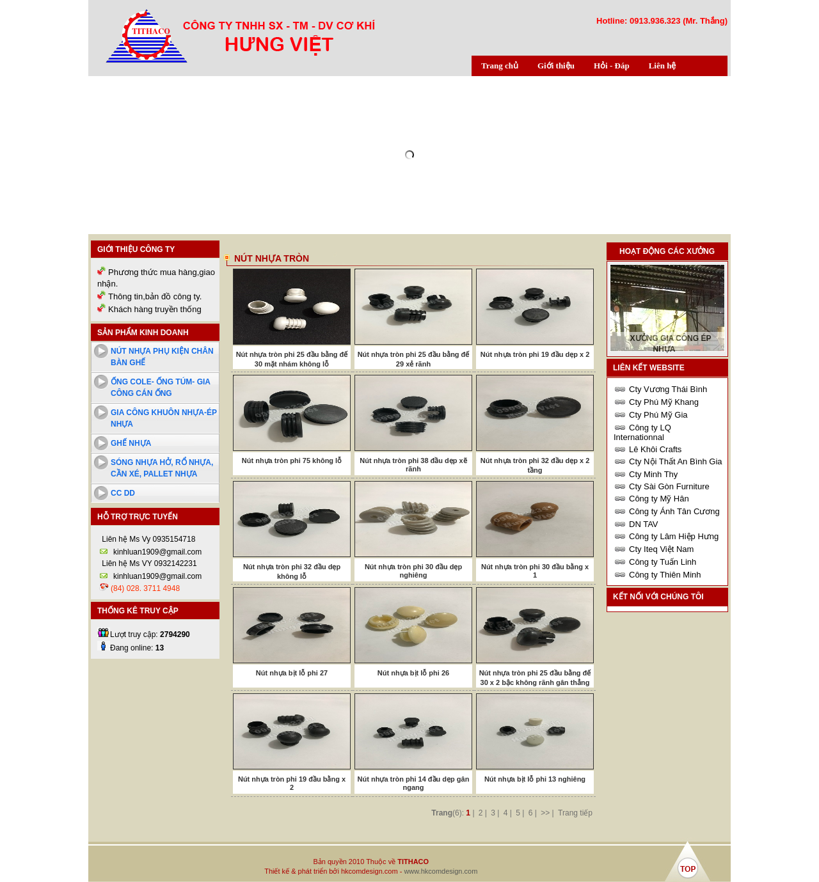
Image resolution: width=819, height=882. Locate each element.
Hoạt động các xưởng (667, 251)
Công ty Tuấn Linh (662, 562)
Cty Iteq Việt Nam (661, 549)
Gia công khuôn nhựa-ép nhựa (164, 418)
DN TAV (643, 524)
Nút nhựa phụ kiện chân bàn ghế (162, 357)
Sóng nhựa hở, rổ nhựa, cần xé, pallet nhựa (162, 468)
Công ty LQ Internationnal (642, 432)
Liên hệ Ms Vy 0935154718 (147, 539)
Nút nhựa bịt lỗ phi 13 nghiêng (534, 779)
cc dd (123, 493)
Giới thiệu (556, 65)
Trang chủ (499, 65)
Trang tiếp (575, 812)
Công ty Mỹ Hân (659, 498)
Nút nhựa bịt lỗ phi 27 (292, 673)
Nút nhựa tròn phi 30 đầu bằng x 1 (535, 571)
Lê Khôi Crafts (655, 449)
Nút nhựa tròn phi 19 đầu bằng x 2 (292, 783)
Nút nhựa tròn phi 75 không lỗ (292, 460)
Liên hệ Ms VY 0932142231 (148, 563)
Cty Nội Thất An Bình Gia (675, 461)
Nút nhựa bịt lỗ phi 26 (413, 673)
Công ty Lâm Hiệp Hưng (674, 536)
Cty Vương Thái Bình (668, 389)
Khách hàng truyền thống (155, 309)
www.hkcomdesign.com (440, 871)
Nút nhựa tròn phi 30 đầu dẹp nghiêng (413, 571)
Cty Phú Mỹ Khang (664, 402)
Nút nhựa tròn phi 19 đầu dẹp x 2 (535, 354)
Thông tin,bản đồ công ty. (155, 296)
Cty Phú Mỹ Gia (658, 415)
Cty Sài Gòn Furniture (669, 486)
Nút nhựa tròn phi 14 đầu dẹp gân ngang (414, 783)
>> (545, 812)
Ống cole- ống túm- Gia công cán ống (161, 387)
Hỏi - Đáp (612, 65)
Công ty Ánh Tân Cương (674, 511)
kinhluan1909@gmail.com (157, 551)
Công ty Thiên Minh (665, 574)
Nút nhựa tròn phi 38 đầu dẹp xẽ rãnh (413, 465)
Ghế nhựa (131, 443)
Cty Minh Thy (653, 474)
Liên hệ (662, 65)
